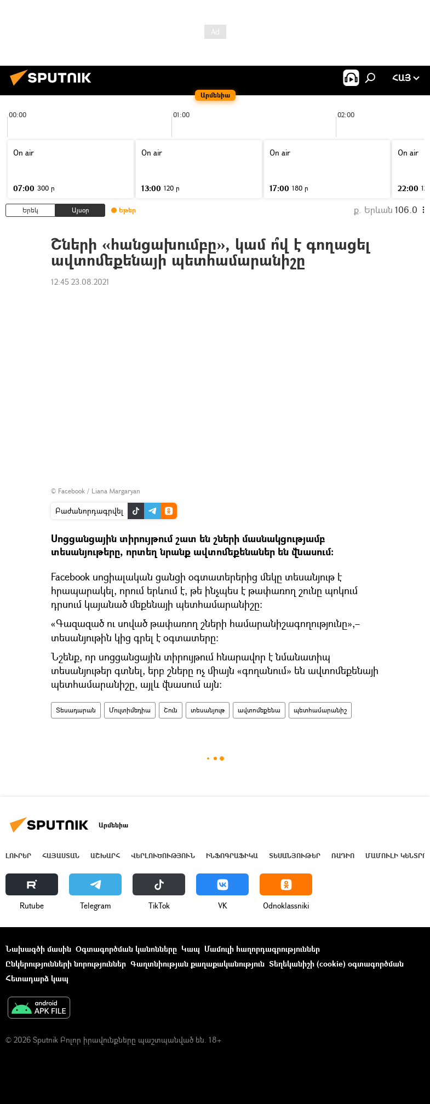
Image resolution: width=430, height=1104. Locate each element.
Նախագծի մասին (38, 949)
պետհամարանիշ (320, 710)
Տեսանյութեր (294, 855)
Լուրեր (18, 855)
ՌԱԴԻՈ (342, 855)
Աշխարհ (105, 855)
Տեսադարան (76, 710)
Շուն (170, 710)
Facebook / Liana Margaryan (99, 491)
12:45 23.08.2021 (80, 282)
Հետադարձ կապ (36, 978)
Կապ (190, 949)
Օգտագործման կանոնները (126, 949)
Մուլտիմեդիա (130, 710)
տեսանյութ (208, 710)
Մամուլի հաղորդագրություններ (262, 949)
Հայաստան (60, 855)
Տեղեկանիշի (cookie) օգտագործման (336, 963)
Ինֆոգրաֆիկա (232, 855)
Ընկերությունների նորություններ (65, 963)
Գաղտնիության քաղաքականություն (197, 963)
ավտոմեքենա (259, 710)
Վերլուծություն (163, 855)
